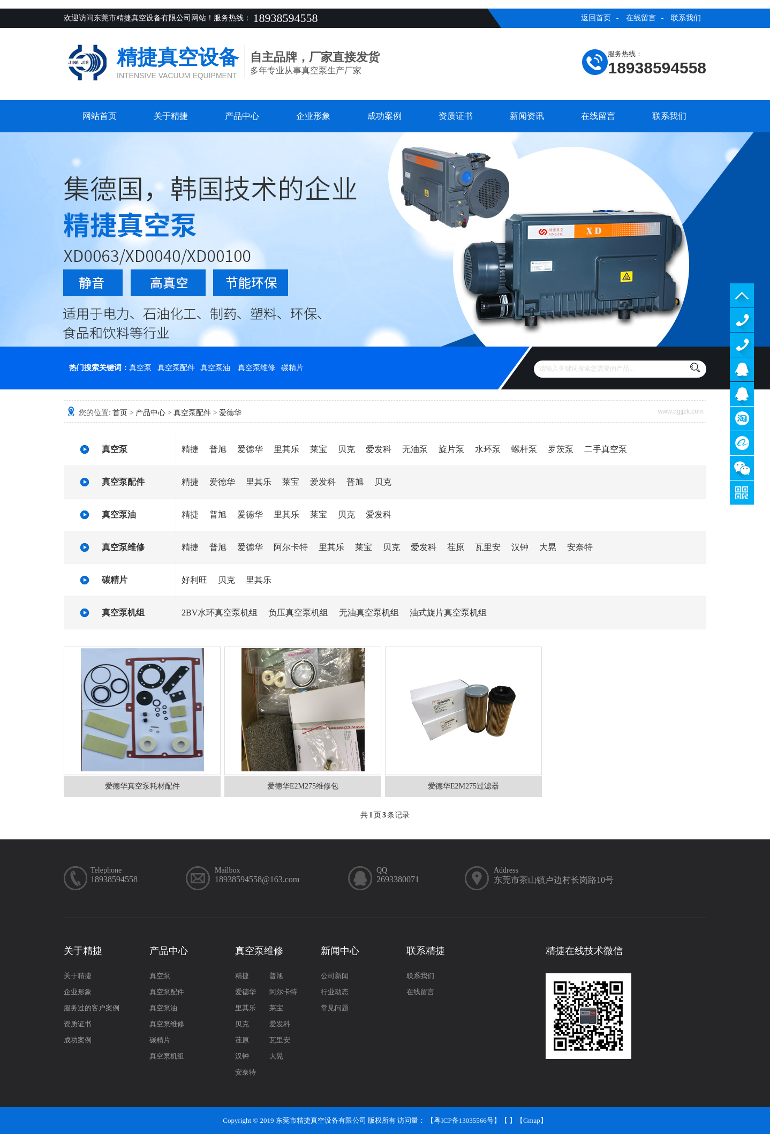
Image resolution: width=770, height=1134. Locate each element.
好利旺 (194, 579)
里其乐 (286, 449)
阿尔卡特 (291, 547)
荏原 (455, 547)
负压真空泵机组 (298, 612)
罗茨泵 (560, 449)
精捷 (190, 449)
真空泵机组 (123, 612)
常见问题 (335, 1008)
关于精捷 (171, 116)
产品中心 (242, 116)
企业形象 (313, 116)
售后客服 (742, 394)
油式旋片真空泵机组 (448, 612)
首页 (119, 413)
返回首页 (596, 18)
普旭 (218, 449)
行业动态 (335, 992)
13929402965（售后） (742, 345)
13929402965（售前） (742, 320)
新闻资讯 (527, 116)
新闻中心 (340, 950)
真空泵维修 (256, 368)
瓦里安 (488, 547)
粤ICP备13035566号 (463, 1120)
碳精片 (292, 368)
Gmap (531, 1120)
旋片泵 (451, 449)
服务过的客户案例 (91, 1008)
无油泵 (415, 449)
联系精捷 (425, 950)
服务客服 (742, 369)
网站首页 (99, 116)
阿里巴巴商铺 (742, 443)
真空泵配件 (176, 368)
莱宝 (318, 449)
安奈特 (580, 547)
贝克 (346, 449)
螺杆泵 (524, 449)
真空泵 (140, 368)
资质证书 (456, 116)
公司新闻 (335, 976)
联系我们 (686, 18)
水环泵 (488, 449)
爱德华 (230, 413)
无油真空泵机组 (369, 612)
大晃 (547, 547)
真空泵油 (215, 368)
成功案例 (384, 116)
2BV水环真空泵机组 (220, 612)
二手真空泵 (605, 449)
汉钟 (520, 547)
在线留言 (641, 18)
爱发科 (378, 449)
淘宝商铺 (742, 419)
